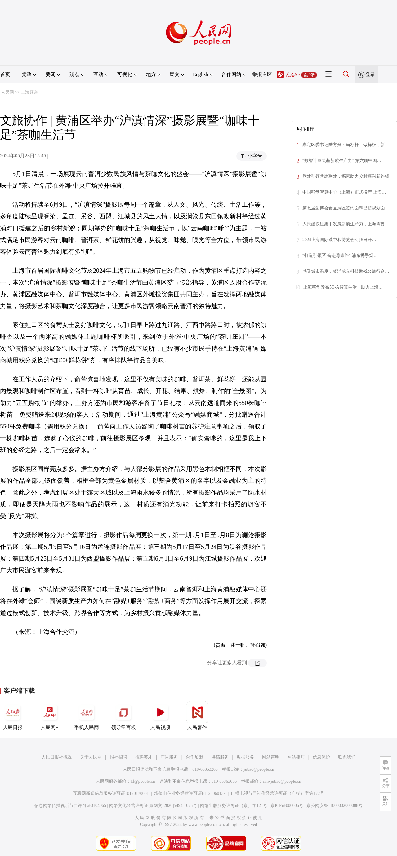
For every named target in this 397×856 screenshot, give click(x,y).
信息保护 (321, 757)
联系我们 (346, 757)
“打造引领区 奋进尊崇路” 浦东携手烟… (340, 255)
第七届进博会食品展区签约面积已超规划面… (345, 208)
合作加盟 (194, 757)
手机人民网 (86, 715)
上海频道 (29, 92)
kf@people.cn (143, 781)
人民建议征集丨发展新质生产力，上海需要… (345, 224)
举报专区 (262, 74)
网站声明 (270, 757)
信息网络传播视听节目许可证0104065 (70, 805)
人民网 (7, 92)
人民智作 (197, 715)
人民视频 (160, 715)
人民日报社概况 (57, 757)
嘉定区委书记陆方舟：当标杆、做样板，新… (345, 144)
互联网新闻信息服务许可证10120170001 (111, 793)
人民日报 (13, 715)
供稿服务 (220, 757)
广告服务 (169, 757)
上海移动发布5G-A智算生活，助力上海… (343, 287)
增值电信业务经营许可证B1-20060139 (190, 793)
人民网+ (49, 715)
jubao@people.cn (259, 769)
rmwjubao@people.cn (282, 781)
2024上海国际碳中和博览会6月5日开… (339, 239)
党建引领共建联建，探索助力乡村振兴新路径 (345, 176)
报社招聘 (118, 757)
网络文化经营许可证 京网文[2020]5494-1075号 (153, 805)
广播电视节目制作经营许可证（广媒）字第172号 (277, 793)
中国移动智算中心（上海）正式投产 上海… (344, 192)
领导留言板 (123, 715)
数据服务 (245, 757)
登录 (370, 74)
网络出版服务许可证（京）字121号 (233, 805)
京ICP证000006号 (286, 805)
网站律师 (296, 757)
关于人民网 (91, 757)
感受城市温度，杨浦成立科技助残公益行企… (345, 271)
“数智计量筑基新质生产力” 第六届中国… (341, 160)
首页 (5, 74)
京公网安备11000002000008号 (334, 805)
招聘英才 (143, 757)
